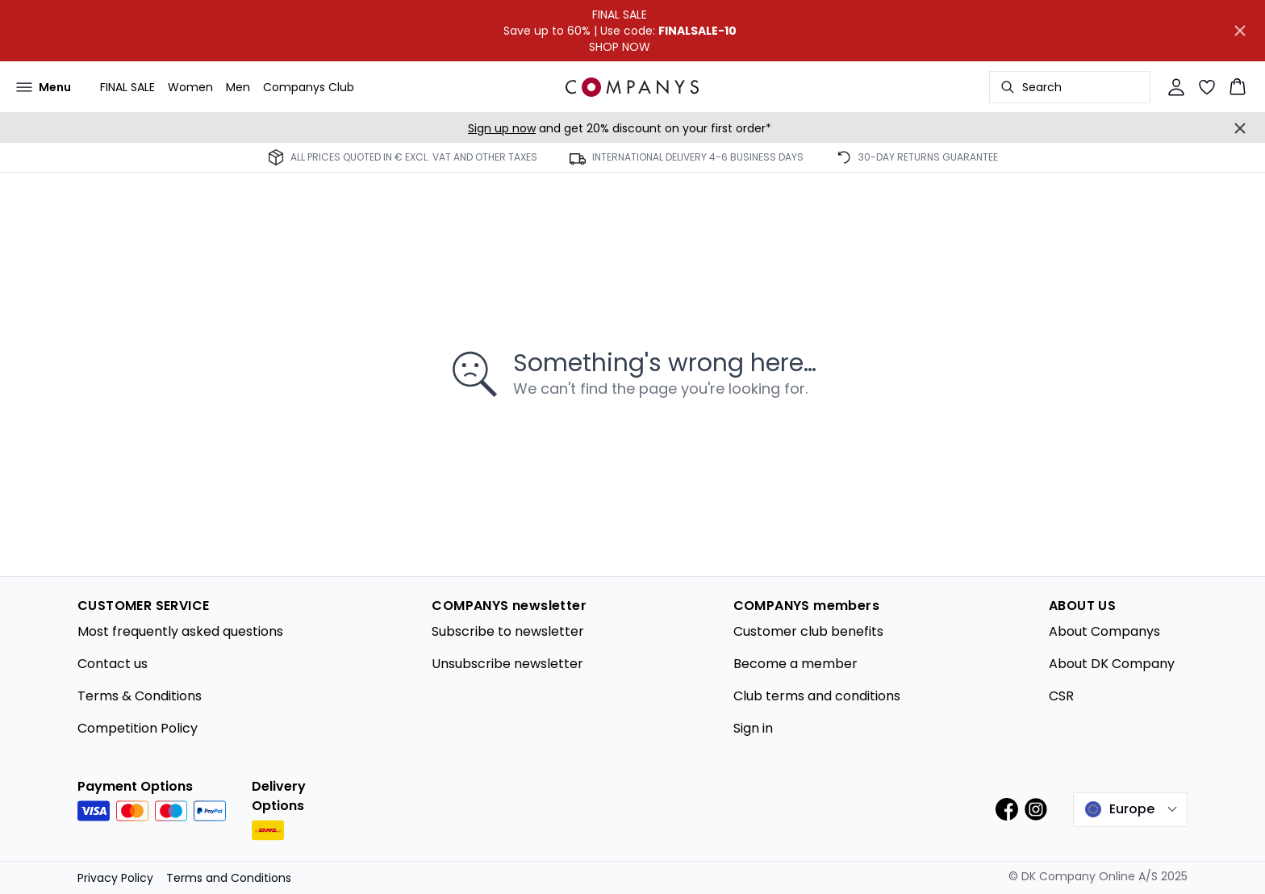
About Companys (1104, 631)
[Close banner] (1240, 31)
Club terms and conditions (816, 696)
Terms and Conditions (228, 878)
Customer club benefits (808, 631)
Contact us (112, 663)
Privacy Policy (115, 878)
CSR (1061, 696)
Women (190, 87)
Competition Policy (137, 728)
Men (238, 87)
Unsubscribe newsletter (507, 663)
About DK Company (1112, 663)
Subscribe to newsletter (508, 631)
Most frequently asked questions (180, 631)
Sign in (753, 728)
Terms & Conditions (139, 696)
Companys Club (308, 87)
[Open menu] (43, 87)
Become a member (795, 663)
